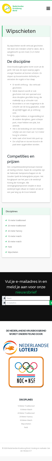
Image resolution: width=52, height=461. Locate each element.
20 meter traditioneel (17, 225)
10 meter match (15, 236)
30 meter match (15, 241)
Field (10, 247)
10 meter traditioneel (17, 220)
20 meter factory (15, 231)
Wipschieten (13, 252)
